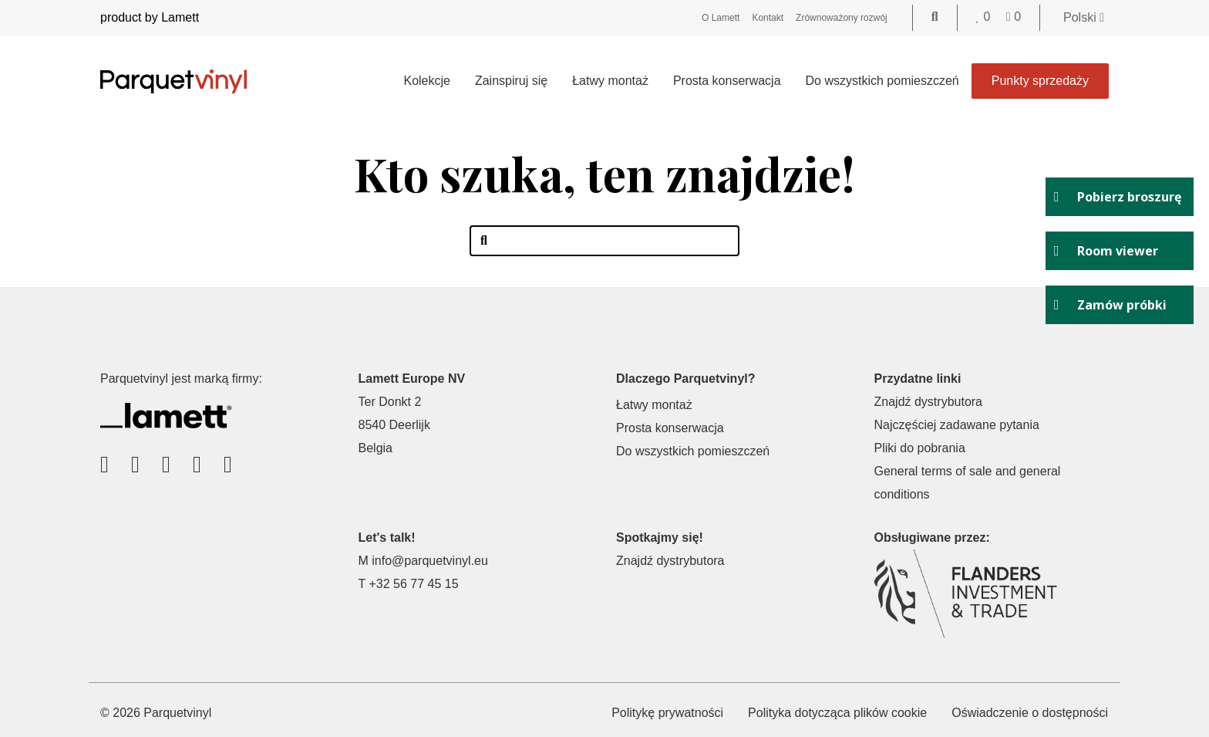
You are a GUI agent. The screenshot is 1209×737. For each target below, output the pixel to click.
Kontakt (767, 17)
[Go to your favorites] (985, 16)
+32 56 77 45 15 (413, 583)
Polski (1083, 17)
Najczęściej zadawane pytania (956, 424)
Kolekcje (426, 80)
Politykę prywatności (667, 712)
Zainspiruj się (511, 80)
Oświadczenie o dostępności (1029, 712)
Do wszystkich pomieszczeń (882, 80)
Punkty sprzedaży (1040, 80)
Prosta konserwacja (727, 80)
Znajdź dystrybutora (928, 401)
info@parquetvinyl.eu (430, 560)
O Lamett (720, 17)
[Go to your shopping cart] (1013, 16)
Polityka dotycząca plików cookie (837, 712)
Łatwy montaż (610, 80)
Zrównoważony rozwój (841, 17)
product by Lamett (149, 17)
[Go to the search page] (934, 16)
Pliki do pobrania (919, 448)
